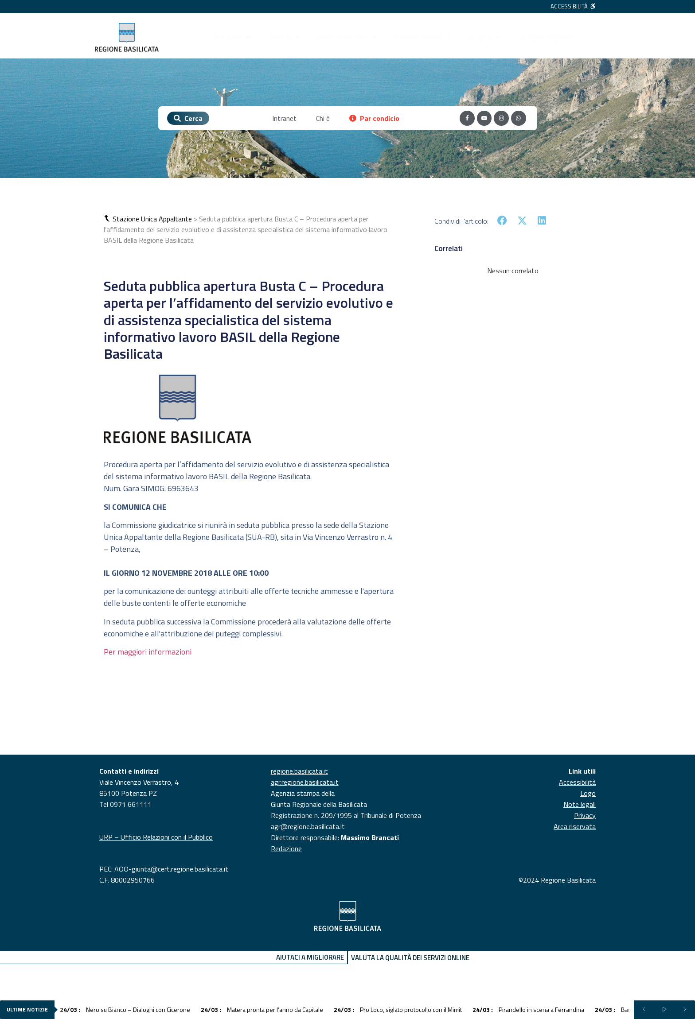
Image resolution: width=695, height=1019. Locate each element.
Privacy (585, 815)
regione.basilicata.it (299, 771)
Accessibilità (577, 782)
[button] (108, 218)
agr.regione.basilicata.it (305, 782)
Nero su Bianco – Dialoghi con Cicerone (125, 1009)
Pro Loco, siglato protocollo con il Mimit (398, 1009)
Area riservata (575, 826)
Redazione (286, 848)
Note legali (579, 804)
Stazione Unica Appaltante (152, 218)
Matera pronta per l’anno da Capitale (262, 1009)
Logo (588, 793)
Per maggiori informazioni (147, 652)
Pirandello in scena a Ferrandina (528, 1009)
